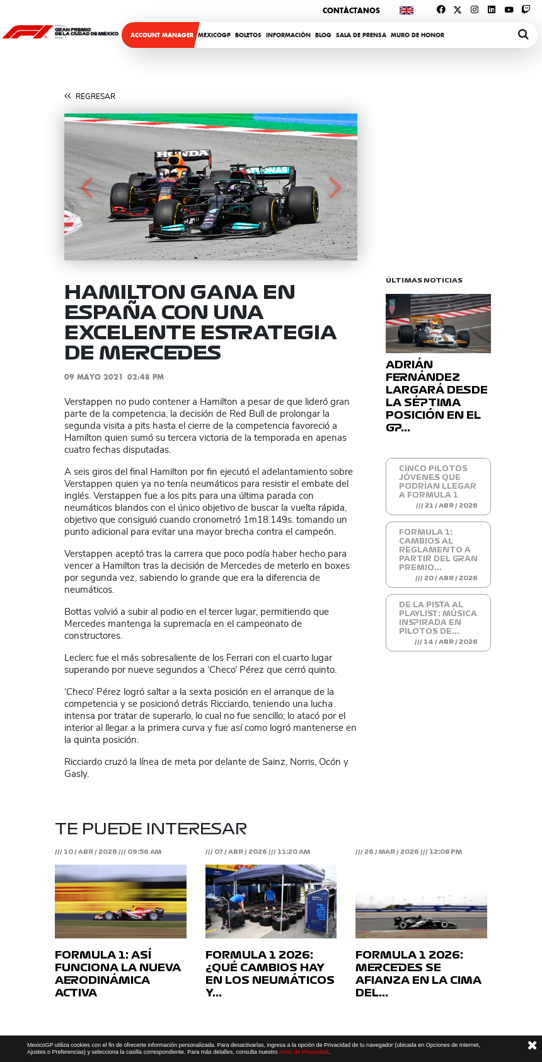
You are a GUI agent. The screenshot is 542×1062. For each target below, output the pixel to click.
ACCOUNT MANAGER (161, 35)
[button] (86, 187)
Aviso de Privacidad (303, 1052)
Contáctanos (351, 10)
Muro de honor (417, 35)
